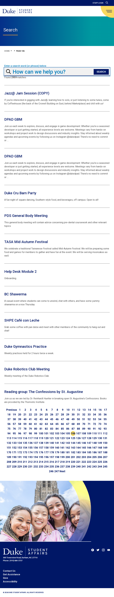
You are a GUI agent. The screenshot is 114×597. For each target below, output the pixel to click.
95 (14, 433)
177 (46, 452)
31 (78, 414)
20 (19, 414)
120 (46, 438)
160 (57, 447)
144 (73, 442)
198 (57, 457)
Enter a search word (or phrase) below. (25, 66)
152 (14, 447)
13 (84, 409)
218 (62, 461)
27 (57, 414)
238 (67, 466)
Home (7, 51)
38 (14, 419)
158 (46, 447)
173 (25, 452)
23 (35, 414)
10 (67, 409)
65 (57, 423)
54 (99, 419)
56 (8, 423)
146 (83, 442)
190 (14, 457)
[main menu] (109, 11)
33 (89, 414)
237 (62, 466)
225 (100, 461)
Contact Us (9, 571)
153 (19, 447)
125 (73, 438)
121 (51, 438)
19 (14, 414)
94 (8, 433)
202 (78, 457)
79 (30, 428)
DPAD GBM (13, 119)
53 (94, 419)
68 (73, 423)
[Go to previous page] (11, 409)
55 (105, 419)
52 (89, 419)
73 (99, 423)
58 (19, 423)
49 (73, 419)
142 (62, 442)
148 (94, 442)
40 (24, 419)
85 (62, 428)
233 (41, 466)
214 (41, 461)
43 (40, 419)
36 (105, 414)
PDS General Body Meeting (26, 216)
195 (41, 457)
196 (46, 457)
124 (67, 438)
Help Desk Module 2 (20, 272)
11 (73, 409)
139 (46, 442)
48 (67, 419)
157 (41, 447)
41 (30, 419)
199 (62, 457)
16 (100, 409)
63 (46, 423)
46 (57, 419)
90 (89, 428)
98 (30, 433)
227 (9, 466)
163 (73, 447)
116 (25, 438)
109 (89, 433)
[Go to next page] (62, 471)
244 (100, 466)
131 (105, 438)
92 (99, 428)
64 (51, 423)
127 (83, 438)
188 (105, 452)
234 (46, 466)
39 (19, 419)
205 (94, 457)
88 (78, 428)
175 (35, 452)
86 (67, 428)
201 (73, 457)
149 (100, 442)
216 (51, 461)
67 (67, 423)
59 (24, 423)
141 (57, 442)
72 (94, 423)
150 (105, 442)
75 (8, 428)
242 (89, 466)
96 (19, 433)
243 (94, 466)
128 (89, 438)
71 (89, 423)
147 (89, 442)
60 (30, 423)
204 (89, 457)
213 (35, 461)
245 (105, 466)
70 (83, 423)
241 (83, 466)
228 (14, 466)
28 (62, 414)
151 (9, 447)
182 (73, 452)
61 (35, 423)
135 (25, 442)
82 (46, 428)
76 (14, 428)
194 (35, 457)
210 (19, 461)
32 (83, 414)
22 (30, 414)
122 (57, 438)
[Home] (17, 11)
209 (14, 461)
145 (78, 442)
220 (73, 461)
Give (5, 578)
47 (62, 419)
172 (19, 452)
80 (35, 428)
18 (8, 414)
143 (67, 442)
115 (19, 438)
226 (105, 461)
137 (35, 442)
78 (24, 428)
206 (100, 457)
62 (40, 423)
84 (57, 428)
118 (35, 438)
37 (8, 419)
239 (73, 466)
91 (94, 428)
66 (62, 423)
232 (35, 466)
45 (51, 419)
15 (94, 409)
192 (25, 457)
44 (46, 419)
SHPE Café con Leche (21, 320)
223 (89, 461)
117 (30, 438)
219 (67, 461)
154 (25, 447)
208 (9, 461)
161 (62, 447)
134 (19, 442)
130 (100, 438)
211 (25, 461)
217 (57, 461)
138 (41, 442)
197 (51, 457)
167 (94, 447)
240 (78, 466)
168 (100, 447)
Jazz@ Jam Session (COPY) (26, 93)
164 (78, 447)
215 (46, 461)
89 (83, 428)
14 (89, 409)
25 (46, 414)
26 (51, 414)
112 (105, 433)
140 (51, 442)
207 (105, 457)
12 (78, 409)
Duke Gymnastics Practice (25, 346)
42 (35, 419)
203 (83, 457)
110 (94, 433)
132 (9, 442)
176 (41, 452)
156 (35, 447)
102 (51, 433)
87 (73, 428)
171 (14, 452)
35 (99, 414)
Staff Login (98, 3)
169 (105, 447)
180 (62, 452)
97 (24, 433)
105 (67, 433)
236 (57, 466)
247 (56, 471)
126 (78, 438)
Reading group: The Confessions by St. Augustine (43, 392)
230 (25, 466)
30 (73, 414)
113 (9, 438)
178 (51, 452)
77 (19, 428)
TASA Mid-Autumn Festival (26, 242)
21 (24, 414)
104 (62, 433)
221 (78, 461)
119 (41, 438)
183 (78, 452)
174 (30, 452)
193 (30, 457)
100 (41, 433)
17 (105, 409)
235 (51, 466)
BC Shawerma (15, 294)
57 (14, 423)
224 (94, 461)
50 (78, 419)
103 (57, 433)
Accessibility (10, 581)
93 (105, 428)
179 (57, 452)
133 (14, 442)
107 (78, 433)
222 (83, 461)
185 (89, 452)
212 (30, 461)
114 (14, 438)
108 (83, 433)
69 (78, 423)
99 (35, 433)
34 (94, 414)
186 (94, 452)
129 (94, 438)
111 (100, 433)
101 (46, 433)
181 (67, 452)
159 (51, 447)
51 (83, 419)
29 (67, 414)
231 (30, 466)
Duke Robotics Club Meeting (27, 369)
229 (19, 466)
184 (83, 452)
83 (51, 428)
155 (30, 447)
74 (105, 423)
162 (67, 447)
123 (62, 438)
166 (89, 447)
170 (9, 452)
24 (40, 414)
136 (30, 442)
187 (100, 452)
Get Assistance (11, 574)
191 (19, 457)
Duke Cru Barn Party (20, 193)
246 (51, 471)
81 (40, 428)
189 (9, 457)
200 (67, 457)
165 (83, 447)
